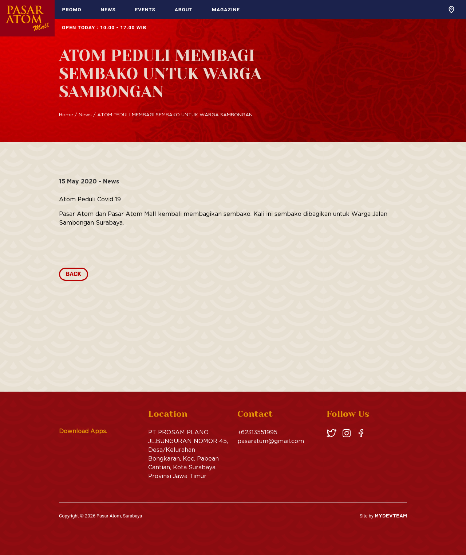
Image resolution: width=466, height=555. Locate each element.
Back (73, 274)
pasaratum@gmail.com (270, 441)
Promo (71, 9)
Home (66, 114)
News (108, 9)
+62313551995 (257, 432)
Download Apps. (83, 431)
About (184, 9)
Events (145, 9)
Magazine (226, 9)
